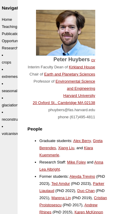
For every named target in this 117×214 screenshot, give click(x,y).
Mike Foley (76, 162)
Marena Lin (61, 198)
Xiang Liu (66, 148)
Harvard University (79, 95)
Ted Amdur (61, 183)
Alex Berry (82, 141)
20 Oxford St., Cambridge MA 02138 (64, 102)
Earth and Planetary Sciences (69, 74)
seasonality (11, 91)
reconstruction (14, 119)
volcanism (10, 133)
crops (6, 62)
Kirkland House (82, 67)
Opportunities (13, 41)
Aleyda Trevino (82, 176)
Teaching (9, 26)
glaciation (10, 105)
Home (7, 19)
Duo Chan (86, 190)
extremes (10, 76)
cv (93, 60)
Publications (12, 34)
